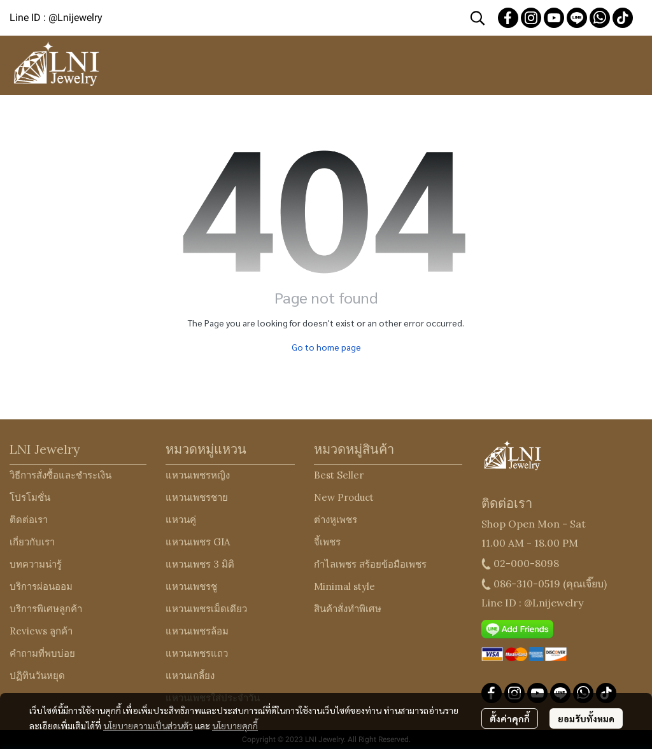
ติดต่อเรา (29, 520)
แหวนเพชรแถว (197, 653)
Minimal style (344, 586)
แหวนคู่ (181, 520)
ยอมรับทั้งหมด (586, 718)
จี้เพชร (327, 542)
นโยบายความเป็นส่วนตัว (148, 725)
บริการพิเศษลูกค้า (46, 609)
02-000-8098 (526, 563)
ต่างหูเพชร (335, 520)
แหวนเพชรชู (191, 586)
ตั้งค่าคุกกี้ (510, 718)
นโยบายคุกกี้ (235, 725)
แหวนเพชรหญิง (198, 475)
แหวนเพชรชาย (197, 497)
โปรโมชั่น (30, 497)
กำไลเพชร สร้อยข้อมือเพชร (370, 564)
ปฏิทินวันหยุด (37, 675)
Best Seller (339, 475)
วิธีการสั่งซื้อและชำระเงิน (60, 475)
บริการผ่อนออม (41, 586)
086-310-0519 (526, 583)
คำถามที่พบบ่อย (42, 653)
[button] (477, 18)
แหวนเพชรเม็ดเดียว (206, 609)
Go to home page (326, 347)
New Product (344, 497)
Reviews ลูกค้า (41, 631)
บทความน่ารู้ (36, 564)
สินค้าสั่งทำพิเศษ (347, 609)
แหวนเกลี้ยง (190, 675)
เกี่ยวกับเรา (32, 542)
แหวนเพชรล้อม (197, 631)
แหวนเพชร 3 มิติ (200, 564)
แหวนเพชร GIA (198, 542)
